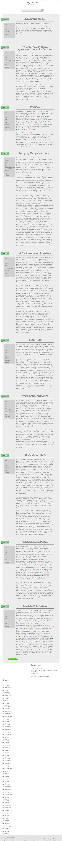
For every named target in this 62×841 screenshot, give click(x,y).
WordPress (53, 838)
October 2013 (8, 792)
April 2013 (7, 802)
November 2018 (8, 713)
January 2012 (8, 825)
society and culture (9, 555)
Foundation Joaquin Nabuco (35, 542)
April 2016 (7, 757)
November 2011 (8, 828)
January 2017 (8, 747)
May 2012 (7, 818)
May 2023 (7, 690)
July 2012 (7, 815)
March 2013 (7, 804)
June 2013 (7, 799)
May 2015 (7, 774)
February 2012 (8, 823)
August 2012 (7, 813)
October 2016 (8, 748)
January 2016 (8, 761)
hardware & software (9, 60)
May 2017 (7, 740)
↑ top (57, 836)
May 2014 (7, 781)
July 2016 (7, 752)
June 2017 (7, 739)
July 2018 (7, 719)
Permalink (7, 36)
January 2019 (8, 710)
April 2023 (7, 692)
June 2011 (7, 833)
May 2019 (7, 703)
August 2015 (7, 770)
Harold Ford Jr (40, 575)
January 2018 (8, 727)
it (14, 60)
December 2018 (8, 711)
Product (26, 31)
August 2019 (7, 698)
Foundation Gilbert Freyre (35, 606)
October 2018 (8, 714)
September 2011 (8, 830)
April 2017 (7, 742)
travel (6, 353)
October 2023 (8, 687)
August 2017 (7, 736)
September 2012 (8, 812)
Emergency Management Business (35, 153)
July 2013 (7, 797)
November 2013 (8, 791)
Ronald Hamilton (48, 57)
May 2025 (7, 685)
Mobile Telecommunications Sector (35, 253)
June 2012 (7, 817)
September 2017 (8, 734)
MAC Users (35, 107)
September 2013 (8, 794)
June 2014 (7, 779)
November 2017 (8, 731)
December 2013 (8, 789)
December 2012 (8, 808)
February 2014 (8, 786)
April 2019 (7, 705)
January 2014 (8, 787)
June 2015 (7, 773)
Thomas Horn (35, 340)
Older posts (13, 658)
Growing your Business (35, 19)
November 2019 (8, 693)
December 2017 (8, 729)
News (6, 32)
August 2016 (7, 750)
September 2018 (8, 716)
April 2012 (7, 820)
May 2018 (7, 721)
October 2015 (8, 766)
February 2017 (8, 745)
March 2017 (7, 744)
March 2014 (7, 784)
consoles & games (8, 120)
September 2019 (8, 697)
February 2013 (8, 805)
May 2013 (7, 800)
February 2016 (8, 760)
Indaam (15, 838)
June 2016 (7, 753)
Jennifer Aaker (46, 170)
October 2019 (8, 695)
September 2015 (8, 768)
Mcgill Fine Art (32, 3)
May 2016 (7, 755)
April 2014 (7, 783)
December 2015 (8, 763)
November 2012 (8, 810)
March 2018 (7, 724)
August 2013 (7, 796)
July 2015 (7, 771)
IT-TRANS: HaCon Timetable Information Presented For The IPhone (35, 48)
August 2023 (7, 689)
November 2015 (8, 765)
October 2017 (8, 732)
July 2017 (7, 737)
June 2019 (7, 701)
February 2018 (8, 726)
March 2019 (7, 706)
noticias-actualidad (9, 411)
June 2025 (7, 684)
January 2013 (8, 807)
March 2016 (7, 758)
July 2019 (7, 700)
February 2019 (8, 708)
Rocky (6, 29)
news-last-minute (8, 409)
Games (6, 122)
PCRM (42, 405)
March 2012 (7, 821)
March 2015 (7, 778)
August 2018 (7, 718)
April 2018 (7, 723)
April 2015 (7, 776)
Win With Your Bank (35, 455)
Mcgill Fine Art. (11, 837)
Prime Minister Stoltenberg (35, 396)
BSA (35, 423)
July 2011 (7, 831)
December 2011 (8, 826)
